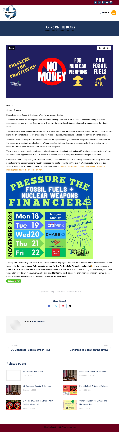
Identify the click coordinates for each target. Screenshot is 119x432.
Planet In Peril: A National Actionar (93, 386)
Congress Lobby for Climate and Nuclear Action (93, 402)
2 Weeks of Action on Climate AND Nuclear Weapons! (38, 402)
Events (11, 48)
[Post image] (13, 375)
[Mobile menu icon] (113, 12)
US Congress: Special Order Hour (37, 386)
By (58, 292)
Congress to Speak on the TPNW (93, 371)
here (93, 266)
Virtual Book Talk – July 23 (34, 371)
